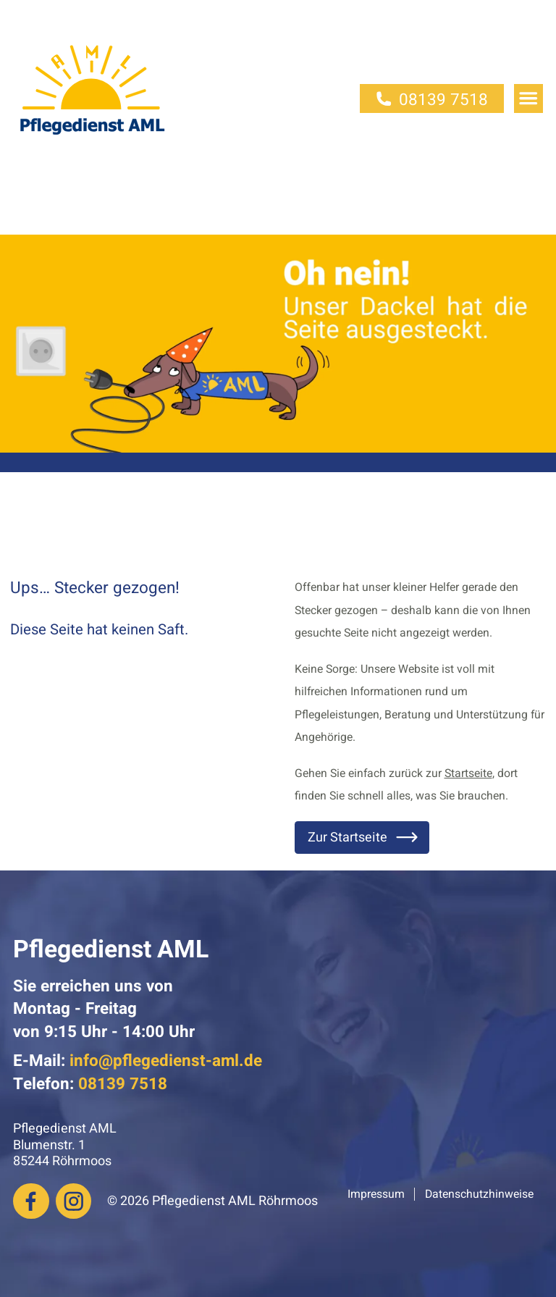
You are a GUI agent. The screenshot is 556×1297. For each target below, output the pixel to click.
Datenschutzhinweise (479, 1194)
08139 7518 (432, 100)
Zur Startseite (364, 837)
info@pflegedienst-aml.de (166, 1061)
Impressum (376, 1194)
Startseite (468, 773)
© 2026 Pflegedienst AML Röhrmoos (212, 1201)
